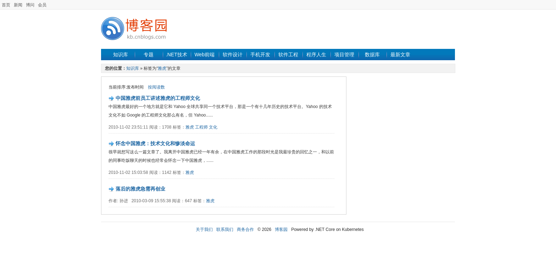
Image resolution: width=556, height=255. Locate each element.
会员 (42, 4)
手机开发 (260, 54)
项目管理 (344, 54)
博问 (30, 4)
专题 (149, 54)
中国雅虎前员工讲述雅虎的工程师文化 (158, 98)
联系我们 (224, 229)
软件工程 (288, 54)
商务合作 (245, 229)
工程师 (201, 127)
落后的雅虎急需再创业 (140, 189)
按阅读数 (156, 87)
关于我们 (204, 229)
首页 (6, 4)
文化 (213, 127)
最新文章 (400, 54)
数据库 (372, 54)
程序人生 (316, 54)
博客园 (281, 229)
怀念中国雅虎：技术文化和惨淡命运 (155, 143)
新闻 (18, 4)
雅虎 (162, 68)
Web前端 (204, 54)
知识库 (120, 54)
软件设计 (233, 54)
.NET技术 (176, 54)
